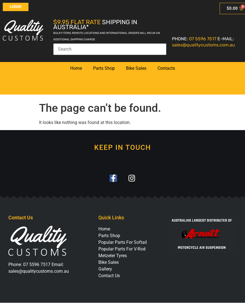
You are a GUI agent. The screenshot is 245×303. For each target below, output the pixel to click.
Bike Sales (136, 68)
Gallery (105, 269)
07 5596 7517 (202, 38)
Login (15, 6)
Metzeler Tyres (112, 256)
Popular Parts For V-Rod (121, 249)
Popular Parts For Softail (122, 242)
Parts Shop (104, 68)
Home (76, 68)
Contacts (166, 68)
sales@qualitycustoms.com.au (203, 45)
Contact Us (109, 276)
